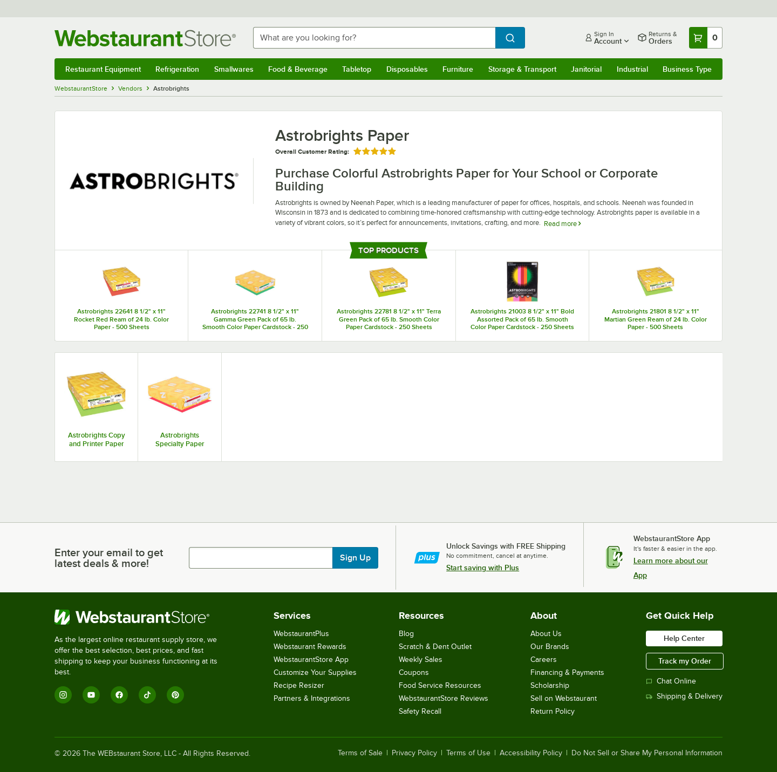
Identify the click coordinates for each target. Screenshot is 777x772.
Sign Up (355, 558)
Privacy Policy (414, 753)
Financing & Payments (567, 672)
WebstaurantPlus (301, 634)
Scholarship (549, 685)
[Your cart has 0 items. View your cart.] (706, 38)
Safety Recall (420, 711)
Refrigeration (177, 69)
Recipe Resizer (299, 685)
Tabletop (356, 69)
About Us (546, 634)
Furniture (457, 69)
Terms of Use (468, 753)
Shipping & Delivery (684, 696)
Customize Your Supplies (315, 672)
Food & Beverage (298, 69)
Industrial (632, 69)
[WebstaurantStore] (143, 617)
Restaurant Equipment (103, 69)
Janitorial (586, 69)
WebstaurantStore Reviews (443, 698)
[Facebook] (119, 694)
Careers (543, 659)
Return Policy (552, 711)
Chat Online (671, 681)
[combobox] (374, 38)
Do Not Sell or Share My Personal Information (647, 753)
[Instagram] (63, 694)
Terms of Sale (360, 753)
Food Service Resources (440, 685)
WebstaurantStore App (311, 659)
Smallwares (234, 69)
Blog (406, 634)
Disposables (407, 69)
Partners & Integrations (312, 698)
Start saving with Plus (482, 567)
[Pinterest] (175, 694)
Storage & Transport (522, 69)
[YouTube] (91, 694)
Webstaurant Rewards (310, 647)
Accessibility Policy (531, 753)
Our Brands (549, 647)
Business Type (687, 69)
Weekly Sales (420, 659)
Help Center (684, 638)
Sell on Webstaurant (563, 698)
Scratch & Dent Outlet (435, 647)
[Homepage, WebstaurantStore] (145, 38)
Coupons (414, 672)
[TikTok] (147, 694)
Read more (562, 224)
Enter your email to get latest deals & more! (108, 558)
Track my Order (684, 661)
